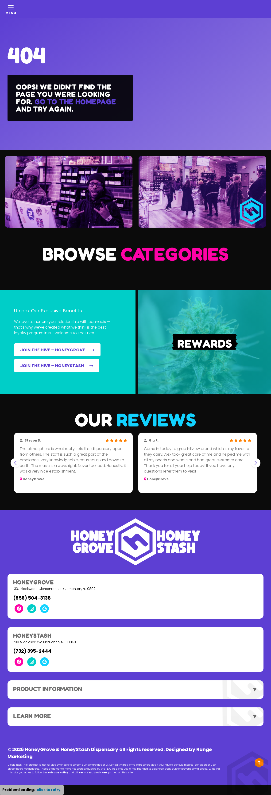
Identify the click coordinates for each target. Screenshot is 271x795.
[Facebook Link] (19, 608)
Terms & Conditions (93, 772)
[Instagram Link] (31, 608)
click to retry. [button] (49, 789)
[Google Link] (44, 608)
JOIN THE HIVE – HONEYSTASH (56, 365)
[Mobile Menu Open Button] (11, 9)
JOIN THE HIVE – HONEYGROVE (57, 350)
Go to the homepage (75, 101)
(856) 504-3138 (32, 598)
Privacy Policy (58, 772)
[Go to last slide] (15, 463)
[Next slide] (255, 463)
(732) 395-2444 (32, 651)
